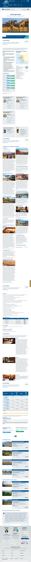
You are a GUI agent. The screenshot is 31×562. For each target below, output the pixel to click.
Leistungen (10, 34)
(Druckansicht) (26, 67)
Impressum (19, 561)
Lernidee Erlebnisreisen (5, 2)
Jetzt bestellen (16, 533)
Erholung (4, 50)
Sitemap (16, 561)
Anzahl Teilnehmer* (22, 552)
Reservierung (23, 34)
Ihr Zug (13, 34)
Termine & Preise (17, 34)
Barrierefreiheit (26, 561)
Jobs (5, 561)
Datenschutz (23, 561)
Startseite (4, 561)
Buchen (19, 428)
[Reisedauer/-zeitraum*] (24, 548)
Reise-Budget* (21, 549)
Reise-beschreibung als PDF (26, 64)
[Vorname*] (6, 550)
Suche (28, 0)
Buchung (27, 34)
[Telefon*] (15, 550)
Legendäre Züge (10, 50)
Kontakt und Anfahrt (12, 561)
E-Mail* (12, 547)
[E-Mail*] (25, 531)
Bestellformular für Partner (15, 535)
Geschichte (7, 50)
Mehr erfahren (22, 132)
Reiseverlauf (7, 34)
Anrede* (3, 547)
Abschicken (25, 535)
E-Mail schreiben (10, 101)
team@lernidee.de (7, 537)
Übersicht (4, 34)
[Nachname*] (6, 553)
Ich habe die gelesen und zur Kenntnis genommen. (25, 534)
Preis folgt (17, 405)
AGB (20, 561)
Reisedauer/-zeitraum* (22, 547)
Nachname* (3, 552)
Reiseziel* (12, 552)
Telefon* (12, 549)
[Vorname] (25, 528)
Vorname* (3, 549)
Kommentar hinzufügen (6, 521)
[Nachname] (25, 529)
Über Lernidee (8, 561)
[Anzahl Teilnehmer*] (24, 553)
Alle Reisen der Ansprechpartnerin (9, 119)
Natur (13, 50)
